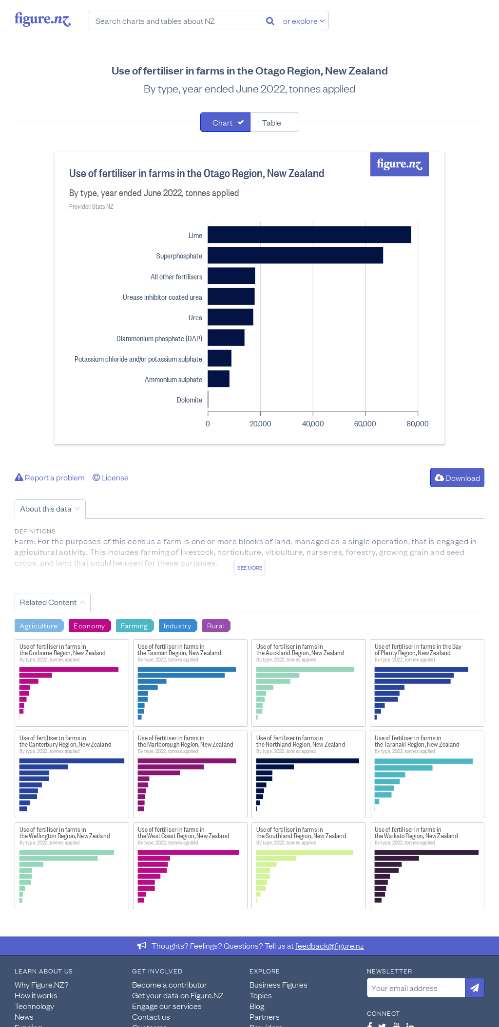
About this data (46, 508)
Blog (257, 1005)
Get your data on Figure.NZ (178, 995)
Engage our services (167, 1005)
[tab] (225, 122)
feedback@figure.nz (329, 945)
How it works (36, 995)
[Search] (270, 20)
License (111, 477)
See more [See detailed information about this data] (249, 567)
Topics (261, 995)
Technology (34, 1005)
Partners (265, 1016)
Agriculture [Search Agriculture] (38, 625)
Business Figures (278, 984)
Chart (222, 122)
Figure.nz (43, 19)
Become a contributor (169, 984)
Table (271, 122)
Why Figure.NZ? (42, 984)
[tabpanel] (249, 298)
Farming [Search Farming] (134, 625)
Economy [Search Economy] (89, 625)
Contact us (151, 1016)
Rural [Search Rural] (216, 625)
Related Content (48, 601)
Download (457, 477)
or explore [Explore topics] (304, 20)
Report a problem (50, 477)
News (24, 1016)
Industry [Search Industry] (178, 625)
